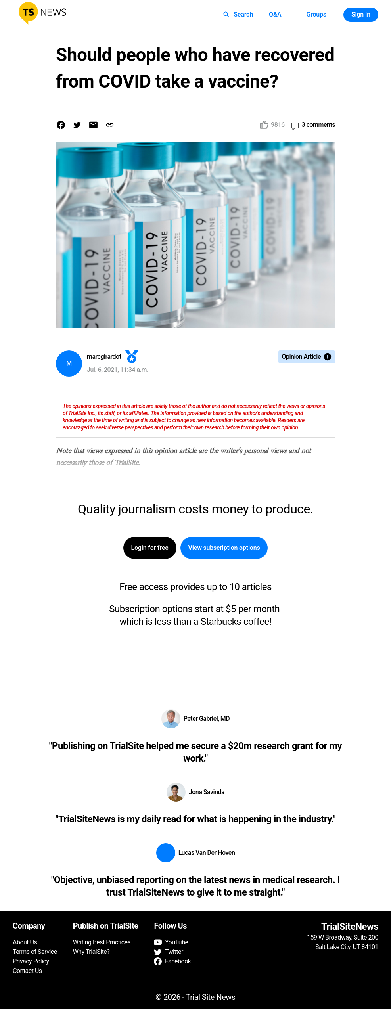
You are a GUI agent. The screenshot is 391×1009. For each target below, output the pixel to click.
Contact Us (27, 971)
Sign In (360, 15)
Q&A (275, 15)
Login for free (149, 548)
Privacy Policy (31, 961)
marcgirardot (104, 356)
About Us (25, 942)
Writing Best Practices (102, 942)
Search (238, 15)
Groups (316, 15)
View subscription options (224, 548)
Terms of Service (35, 951)
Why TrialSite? (91, 951)
